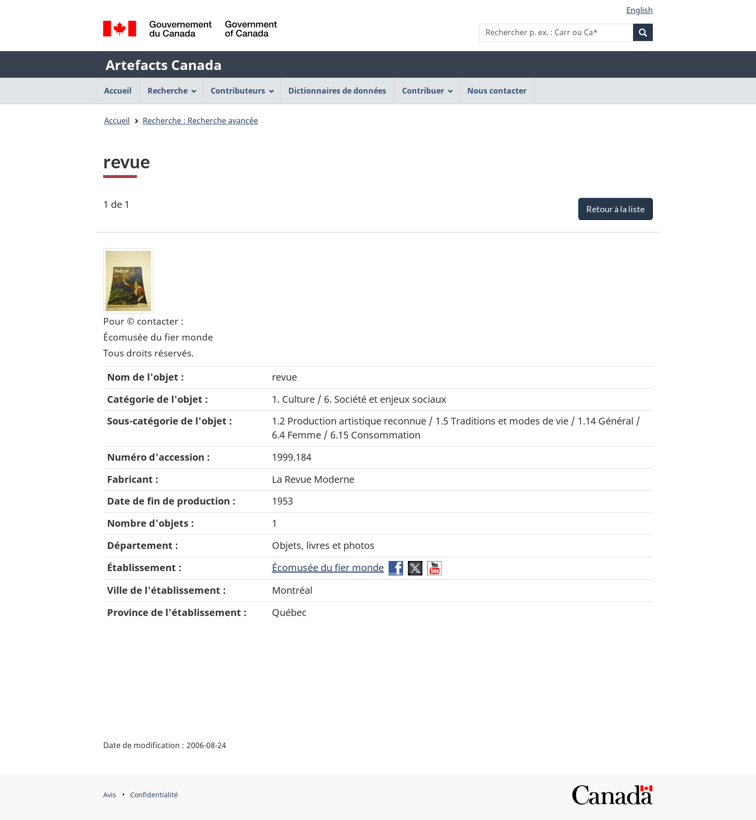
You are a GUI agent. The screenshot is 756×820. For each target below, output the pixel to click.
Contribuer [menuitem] (427, 90)
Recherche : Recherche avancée (200, 120)
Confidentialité (154, 794)
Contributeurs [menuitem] (242, 90)
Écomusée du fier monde (328, 567)
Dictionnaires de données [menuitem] (337, 90)
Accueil (117, 120)
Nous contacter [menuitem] (496, 90)
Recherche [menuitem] (172, 90)
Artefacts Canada (164, 64)
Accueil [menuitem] (118, 90)
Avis (109, 794)
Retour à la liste (615, 209)
